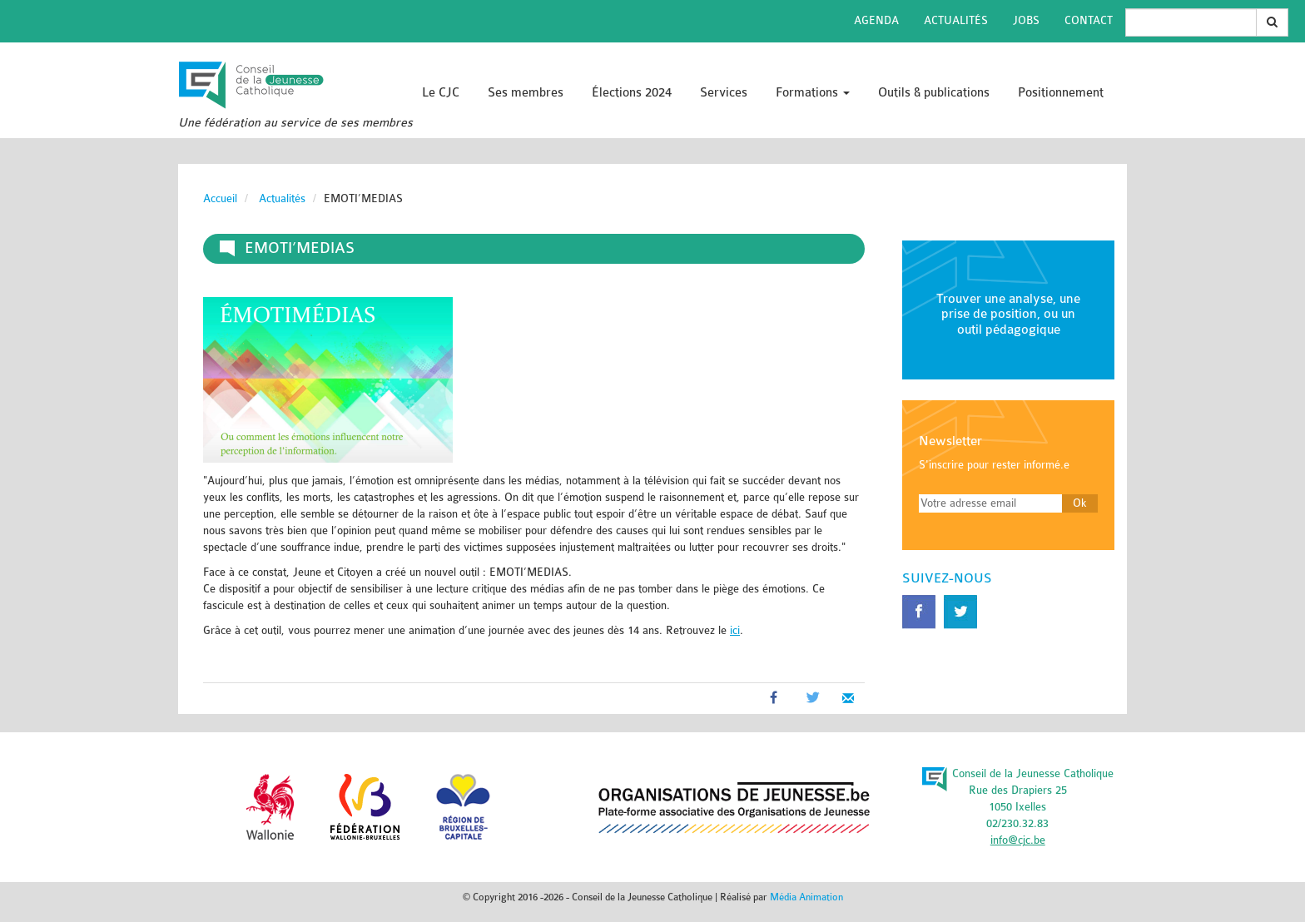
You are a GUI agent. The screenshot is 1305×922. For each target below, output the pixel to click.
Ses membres (525, 93)
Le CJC (440, 93)
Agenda (876, 20)
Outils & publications (934, 93)
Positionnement (1061, 93)
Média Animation (806, 897)
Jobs (1026, 20)
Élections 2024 (632, 93)
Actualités (956, 20)
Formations (813, 93)
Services (723, 93)
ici (735, 630)
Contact (1088, 20)
